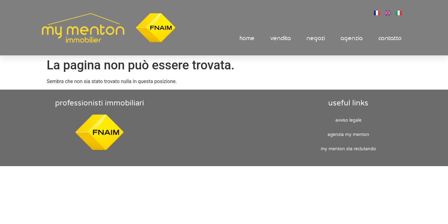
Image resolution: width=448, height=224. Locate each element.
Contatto (390, 38)
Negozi (316, 38)
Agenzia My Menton (348, 134)
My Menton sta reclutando (348, 149)
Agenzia (352, 38)
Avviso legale (348, 120)
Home (247, 38)
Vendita (280, 38)
